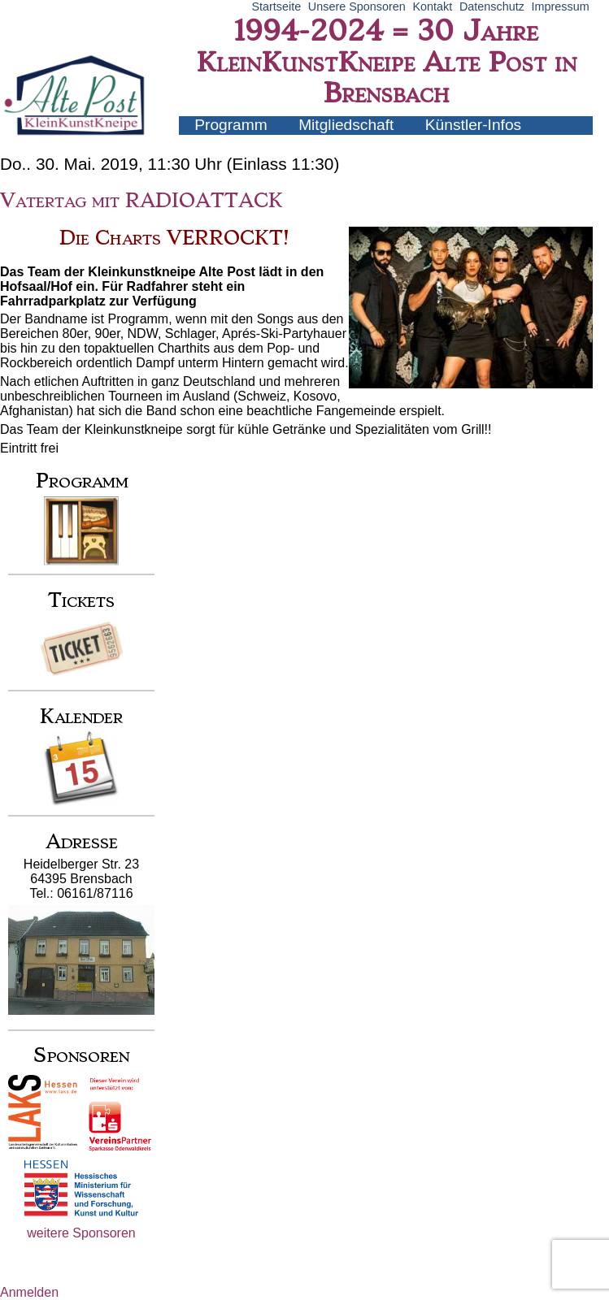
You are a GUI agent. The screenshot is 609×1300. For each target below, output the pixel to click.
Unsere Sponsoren (357, 6)
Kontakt (432, 6)
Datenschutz (491, 6)
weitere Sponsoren (81, 1233)
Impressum (560, 6)
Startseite (276, 6)
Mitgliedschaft (346, 124)
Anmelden (29, 1292)
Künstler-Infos (473, 124)
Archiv (215, 142)
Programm (231, 124)
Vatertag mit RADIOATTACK (141, 200)
